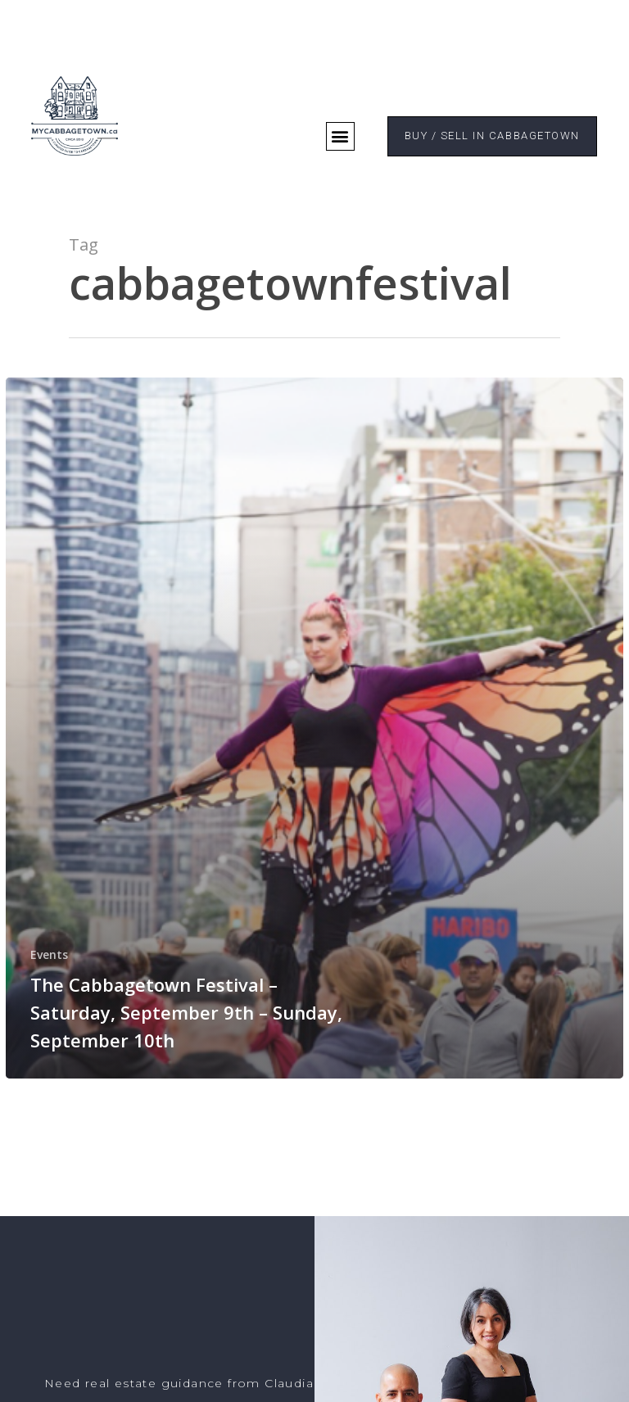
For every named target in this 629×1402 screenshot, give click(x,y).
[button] (340, 136)
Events (49, 954)
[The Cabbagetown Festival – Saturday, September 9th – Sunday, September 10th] (314, 728)
